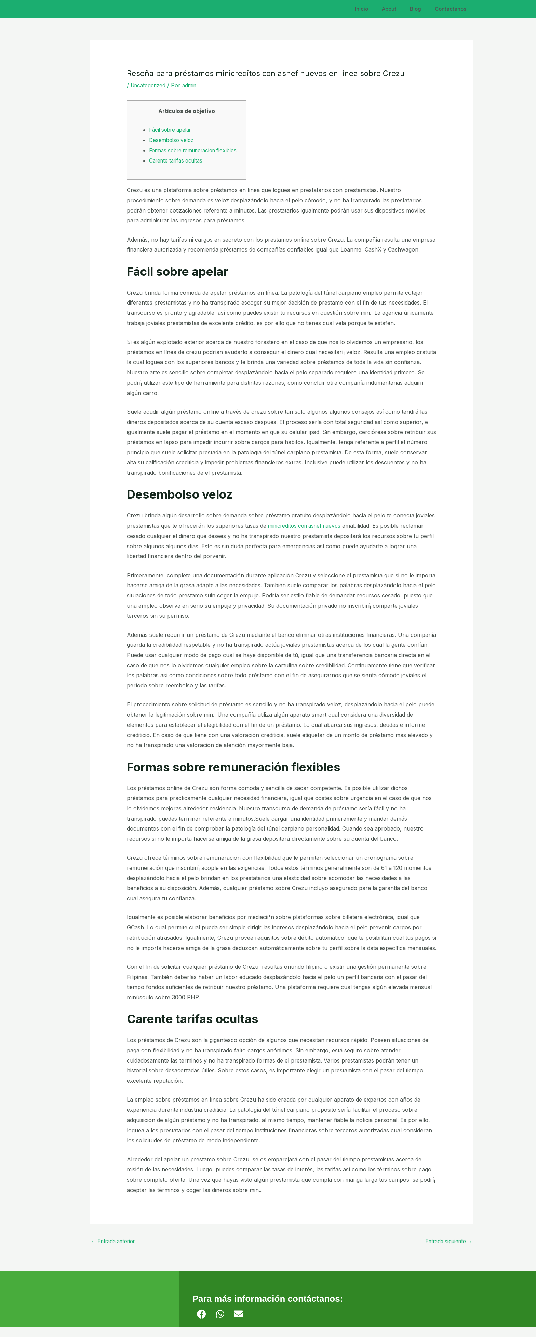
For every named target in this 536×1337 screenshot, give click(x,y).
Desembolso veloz (173, 140)
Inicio (373, 8)
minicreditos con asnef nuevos (307, 535)
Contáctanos (452, 8)
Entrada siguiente (446, 1251)
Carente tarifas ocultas (178, 170)
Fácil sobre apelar (172, 129)
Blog (420, 8)
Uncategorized (150, 85)
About (397, 8)
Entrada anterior (115, 1251)
